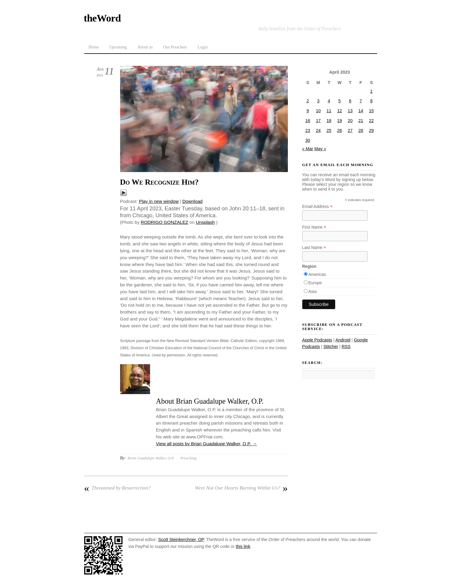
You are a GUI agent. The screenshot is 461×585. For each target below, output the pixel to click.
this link (243, 546)
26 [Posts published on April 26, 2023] (339, 130)
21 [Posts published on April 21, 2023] (360, 120)
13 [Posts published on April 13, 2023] (350, 110)
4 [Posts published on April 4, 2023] (329, 100)
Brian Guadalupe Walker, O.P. (150, 458)
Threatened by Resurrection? (117, 488)
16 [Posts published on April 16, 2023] (307, 120)
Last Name (314, 247)
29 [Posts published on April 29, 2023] (371, 130)
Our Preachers (175, 47)
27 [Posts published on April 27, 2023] (350, 130)
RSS (345, 346)
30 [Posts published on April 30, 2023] (307, 140)
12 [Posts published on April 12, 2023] (339, 110)
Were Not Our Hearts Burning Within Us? (241, 488)
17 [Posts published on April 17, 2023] (318, 120)
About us (145, 47)
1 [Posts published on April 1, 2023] (371, 91)
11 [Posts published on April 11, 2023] (329, 110)
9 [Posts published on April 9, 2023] (307, 110)
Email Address (317, 206)
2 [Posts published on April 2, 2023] (307, 100)
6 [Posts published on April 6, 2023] (350, 100)
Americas (317, 274)
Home (94, 47)
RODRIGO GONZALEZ (164, 222)
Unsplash (205, 222)
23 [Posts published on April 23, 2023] (307, 130)
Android (342, 340)
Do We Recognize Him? (159, 182)
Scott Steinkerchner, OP (181, 539)
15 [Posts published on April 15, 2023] (371, 110)
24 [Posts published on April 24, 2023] (318, 130)
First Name (314, 227)
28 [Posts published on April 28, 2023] (360, 130)
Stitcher (331, 346)
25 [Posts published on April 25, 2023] (329, 130)
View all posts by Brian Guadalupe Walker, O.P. (206, 443)
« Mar (307, 148)
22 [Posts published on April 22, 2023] (371, 120)
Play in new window (159, 201)
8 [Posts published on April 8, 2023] (371, 100)
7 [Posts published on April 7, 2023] (360, 100)
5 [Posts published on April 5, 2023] (339, 100)
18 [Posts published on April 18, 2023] (329, 120)
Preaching (188, 458)
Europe (315, 282)
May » (320, 148)
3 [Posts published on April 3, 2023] (318, 100)
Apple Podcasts (317, 340)
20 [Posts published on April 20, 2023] (350, 120)
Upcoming (118, 47)
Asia (313, 291)
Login (202, 47)
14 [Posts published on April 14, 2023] (360, 110)
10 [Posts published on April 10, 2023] (318, 110)
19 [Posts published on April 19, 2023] (339, 120)
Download (192, 201)
